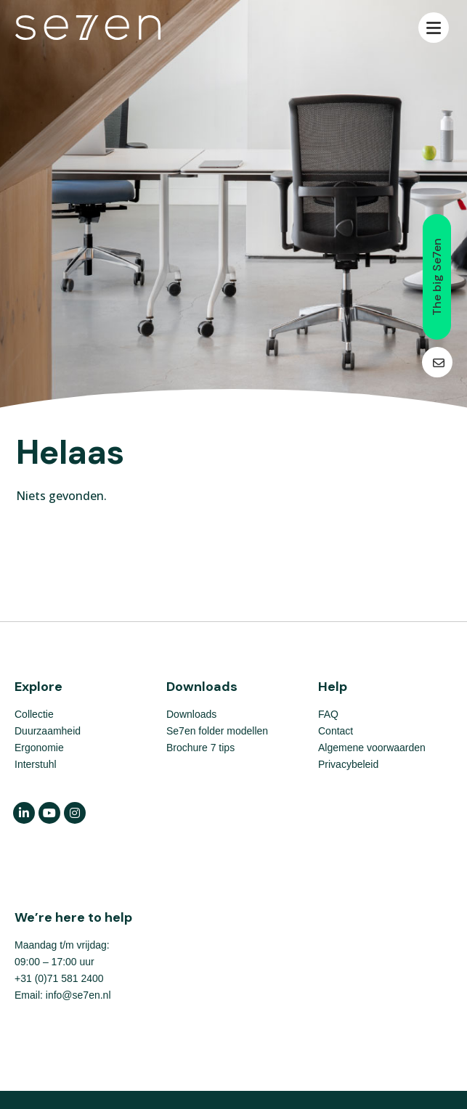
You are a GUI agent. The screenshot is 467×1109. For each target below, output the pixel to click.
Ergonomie (39, 747)
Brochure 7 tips (200, 747)
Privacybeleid (348, 764)
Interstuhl (36, 764)
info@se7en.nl (78, 995)
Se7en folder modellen (217, 731)
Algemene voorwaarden (372, 747)
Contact (335, 731)
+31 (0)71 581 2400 (59, 978)
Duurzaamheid (48, 731)
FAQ (328, 714)
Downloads (191, 714)
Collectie (34, 714)
